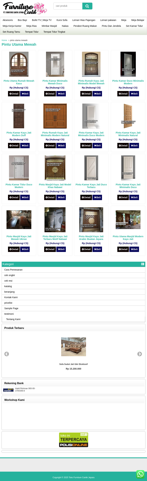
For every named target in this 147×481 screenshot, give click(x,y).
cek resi (8, 280)
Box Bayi (22, 20)
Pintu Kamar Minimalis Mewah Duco (55, 82)
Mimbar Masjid (49, 26)
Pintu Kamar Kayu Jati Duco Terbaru (91, 186)
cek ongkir (9, 275)
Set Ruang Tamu (11, 31)
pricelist (8, 302)
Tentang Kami (13, 319)
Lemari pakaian (108, 20)
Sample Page (11, 308)
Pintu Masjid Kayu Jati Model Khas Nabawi (55, 186)
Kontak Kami (11, 297)
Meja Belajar (137, 20)
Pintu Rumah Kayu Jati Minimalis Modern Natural (55, 134)
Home (4, 40)
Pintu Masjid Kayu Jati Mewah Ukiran (18, 237)
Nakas (65, 26)
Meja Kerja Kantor (12, 26)
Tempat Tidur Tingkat (54, 31)
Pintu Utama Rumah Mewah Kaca (19, 82)
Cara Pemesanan (13, 269)
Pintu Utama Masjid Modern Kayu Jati (128, 237)
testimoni (9, 314)
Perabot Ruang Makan (85, 26)
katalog (8, 286)
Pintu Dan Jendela (111, 26)
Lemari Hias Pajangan (83, 20)
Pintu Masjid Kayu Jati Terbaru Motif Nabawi (55, 237)
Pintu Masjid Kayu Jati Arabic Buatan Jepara (91, 237)
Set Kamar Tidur (134, 26)
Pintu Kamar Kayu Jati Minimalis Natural (128, 134)
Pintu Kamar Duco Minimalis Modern (128, 82)
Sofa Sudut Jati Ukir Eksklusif (73, 364)
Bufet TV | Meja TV (42, 20)
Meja (123, 20)
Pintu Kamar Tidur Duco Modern (19, 186)
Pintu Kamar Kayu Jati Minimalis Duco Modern (91, 134)
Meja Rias (31, 26)
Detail (13, 93)
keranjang (9, 291)
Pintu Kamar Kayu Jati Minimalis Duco (128, 186)
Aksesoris (8, 20)
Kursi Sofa (61, 20)
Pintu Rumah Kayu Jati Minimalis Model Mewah (91, 82)
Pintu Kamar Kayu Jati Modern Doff (18, 134)
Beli (25, 93)
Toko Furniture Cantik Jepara (81, 477)
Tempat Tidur (31, 31)
